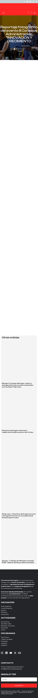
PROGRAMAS (8, 633)
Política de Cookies (7, 694)
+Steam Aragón (6, 639)
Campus (4, 643)
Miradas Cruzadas (8, 626)
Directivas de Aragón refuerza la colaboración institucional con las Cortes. (17, 431)
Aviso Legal (13, 692)
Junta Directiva (6, 608)
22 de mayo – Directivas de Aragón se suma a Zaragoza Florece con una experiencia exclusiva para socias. (19, 516)
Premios (4, 612)
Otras (3, 630)
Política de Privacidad (25, 692)
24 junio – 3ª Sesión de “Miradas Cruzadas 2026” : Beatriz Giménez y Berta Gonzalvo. (18, 561)
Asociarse (5, 614)
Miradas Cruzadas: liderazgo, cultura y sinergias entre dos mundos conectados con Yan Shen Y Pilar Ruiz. (17, 385)
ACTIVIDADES (8, 618)
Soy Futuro (5, 637)
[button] (3, 12)
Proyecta (4, 641)
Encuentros (5, 622)
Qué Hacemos (6, 606)
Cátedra (4, 645)
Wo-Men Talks (6, 624)
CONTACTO (7, 663)
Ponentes (4, 628)
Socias (3, 610)
